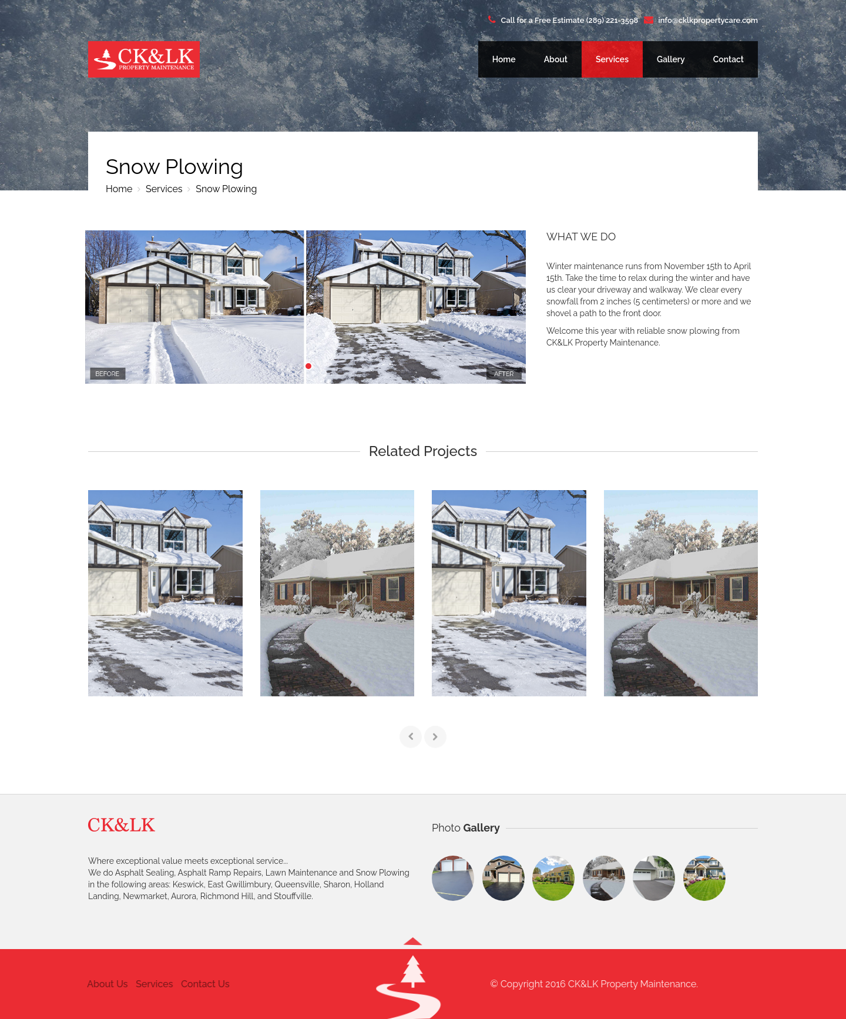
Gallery (671, 59)
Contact (728, 59)
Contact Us (200, 984)
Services (612, 59)
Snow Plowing (225, 189)
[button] (413, 983)
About (556, 59)
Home (504, 59)
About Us (102, 984)
